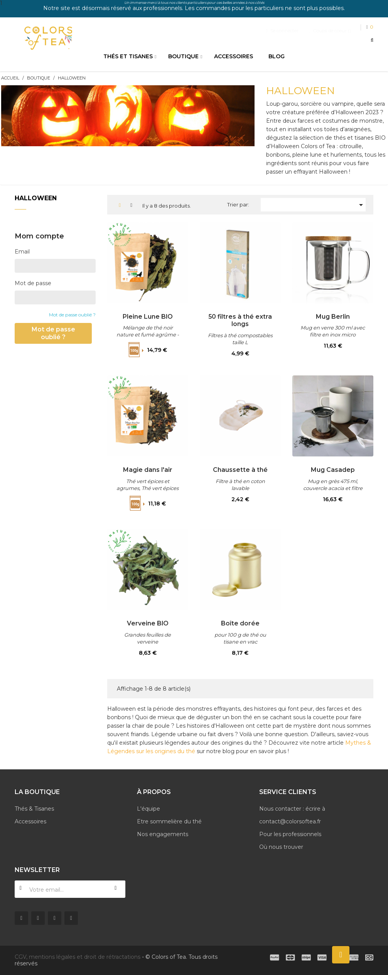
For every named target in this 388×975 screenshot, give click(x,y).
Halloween (36, 198)
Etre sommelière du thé (169, 821)
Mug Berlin (333, 316)
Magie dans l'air (147, 469)
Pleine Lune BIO (147, 316)
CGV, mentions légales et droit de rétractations (77, 956)
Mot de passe (33, 283)
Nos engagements (162, 834)
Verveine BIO (147, 623)
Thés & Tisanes (34, 808)
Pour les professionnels (290, 834)
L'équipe (148, 808)
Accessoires (30, 821)
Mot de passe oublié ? (72, 315)
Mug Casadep (333, 469)
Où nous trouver (281, 846)
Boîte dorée (240, 623)
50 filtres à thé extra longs (240, 320)
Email (22, 251)
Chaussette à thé (240, 469)
